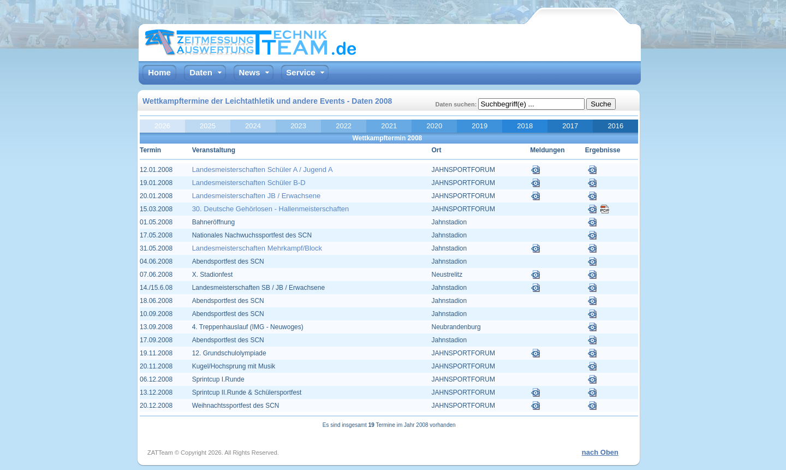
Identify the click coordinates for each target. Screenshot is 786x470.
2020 (434, 126)
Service (300, 72)
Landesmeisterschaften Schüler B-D (249, 183)
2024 (253, 126)
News (249, 72)
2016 (615, 126)
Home (159, 72)
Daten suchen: (457, 104)
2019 (479, 126)
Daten (200, 72)
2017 (570, 126)
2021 (389, 126)
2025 (208, 126)
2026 (162, 126)
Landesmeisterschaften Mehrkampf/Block (257, 248)
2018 (525, 126)
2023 (298, 126)
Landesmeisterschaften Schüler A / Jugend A (262, 169)
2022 (344, 126)
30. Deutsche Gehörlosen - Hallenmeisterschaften (270, 209)
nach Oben (600, 452)
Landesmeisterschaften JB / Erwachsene (256, 196)
